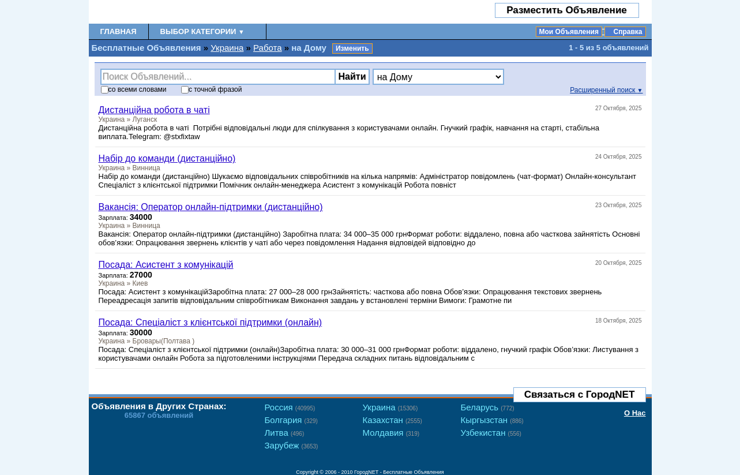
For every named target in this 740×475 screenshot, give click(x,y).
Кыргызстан (492, 420)
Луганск (145, 119)
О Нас (635, 413)
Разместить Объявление (566, 10)
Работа (267, 48)
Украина (227, 48)
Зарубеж (291, 445)
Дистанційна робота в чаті (154, 110)
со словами (134, 89)
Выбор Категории (202, 31)
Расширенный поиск (606, 90)
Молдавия (391, 432)
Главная (118, 31)
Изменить (352, 48)
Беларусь (487, 407)
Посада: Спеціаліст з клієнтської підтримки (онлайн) (210, 322)
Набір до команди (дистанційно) (167, 158)
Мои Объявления (569, 32)
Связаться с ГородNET (579, 394)
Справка (628, 32)
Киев (140, 283)
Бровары (147, 341)
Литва (285, 432)
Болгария (291, 420)
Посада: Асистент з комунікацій (166, 265)
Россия (290, 407)
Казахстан (392, 420)
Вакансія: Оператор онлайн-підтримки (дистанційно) (211, 207)
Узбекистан (491, 432)
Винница (146, 168)
